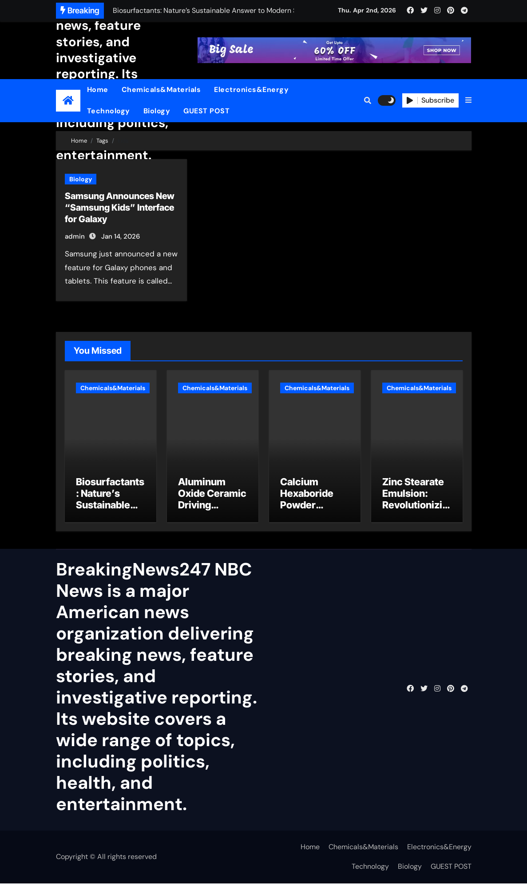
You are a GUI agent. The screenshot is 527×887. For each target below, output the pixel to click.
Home (97, 89)
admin (75, 236)
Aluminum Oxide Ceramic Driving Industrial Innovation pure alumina (212, 514)
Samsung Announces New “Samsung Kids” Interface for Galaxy (119, 207)
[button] (468, 100)
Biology (156, 111)
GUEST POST (206, 111)
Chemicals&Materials (161, 89)
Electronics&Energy (251, 89)
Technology (108, 111)
